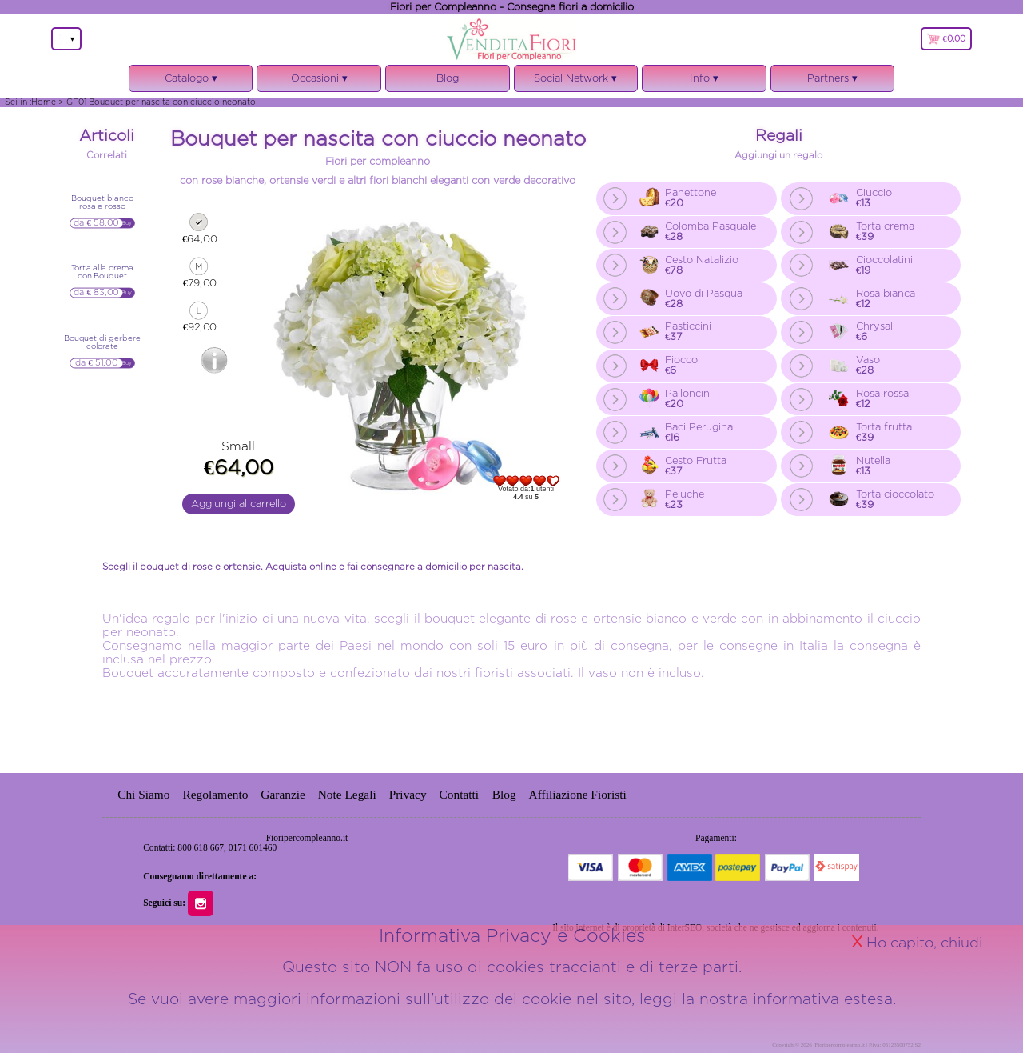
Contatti (461, 794)
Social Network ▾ (576, 82)
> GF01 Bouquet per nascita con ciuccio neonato (157, 102)
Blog (447, 78)
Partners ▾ (832, 78)
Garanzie (283, 794)
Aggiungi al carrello (238, 503)
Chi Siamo (143, 794)
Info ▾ (704, 82)
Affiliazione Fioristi (578, 794)
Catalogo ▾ (191, 82)
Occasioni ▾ (318, 82)
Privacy (408, 794)
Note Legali (347, 794)
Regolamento (215, 794)
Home (43, 102)
